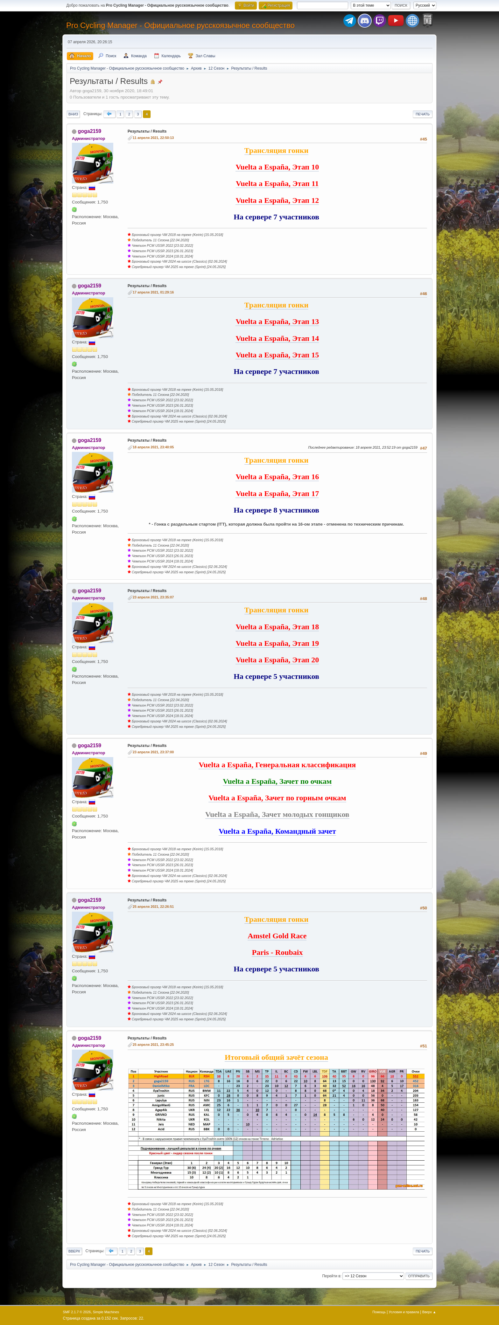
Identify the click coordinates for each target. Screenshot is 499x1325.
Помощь (379, 1312)
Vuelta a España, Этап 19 (277, 643)
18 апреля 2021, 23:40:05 (153, 447)
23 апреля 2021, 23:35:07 (153, 597)
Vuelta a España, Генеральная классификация (277, 765)
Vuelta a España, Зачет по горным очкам (277, 798)
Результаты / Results (147, 131)
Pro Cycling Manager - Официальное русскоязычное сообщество (180, 25)
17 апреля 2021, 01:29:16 (153, 292)
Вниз (73, 114)
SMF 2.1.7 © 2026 (77, 1312)
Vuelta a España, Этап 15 (277, 355)
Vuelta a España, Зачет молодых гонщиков (277, 814)
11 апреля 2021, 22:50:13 (153, 138)
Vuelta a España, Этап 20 (277, 660)
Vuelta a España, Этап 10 (277, 167)
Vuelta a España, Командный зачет (277, 831)
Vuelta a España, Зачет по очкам (277, 781)
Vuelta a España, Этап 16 (277, 477)
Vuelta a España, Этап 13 (277, 321)
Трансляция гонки (276, 150)
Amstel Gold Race (277, 936)
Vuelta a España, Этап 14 (277, 338)
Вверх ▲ (429, 1312)
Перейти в (331, 1276)
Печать (423, 114)
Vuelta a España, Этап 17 (277, 493)
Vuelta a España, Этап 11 (277, 183)
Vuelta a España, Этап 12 (277, 200)
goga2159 (89, 131)
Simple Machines (106, 1312)
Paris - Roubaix (277, 952)
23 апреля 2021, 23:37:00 (153, 752)
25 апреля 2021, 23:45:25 (153, 1044)
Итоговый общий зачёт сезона (276, 1057)
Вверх (74, 1251)
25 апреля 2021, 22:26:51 (153, 906)
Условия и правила (404, 1312)
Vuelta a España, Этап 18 (277, 627)
